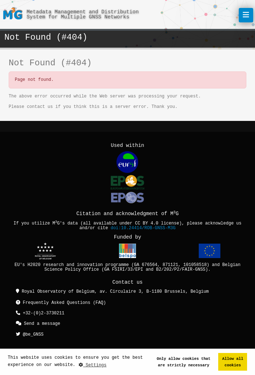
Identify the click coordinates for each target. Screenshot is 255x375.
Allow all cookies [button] (232, 362)
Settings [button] (92, 365)
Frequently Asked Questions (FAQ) (61, 303)
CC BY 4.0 (146, 224)
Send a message (38, 323)
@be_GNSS (30, 333)
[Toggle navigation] (246, 15)
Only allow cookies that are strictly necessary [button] (184, 362)
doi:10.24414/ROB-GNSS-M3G (143, 228)
